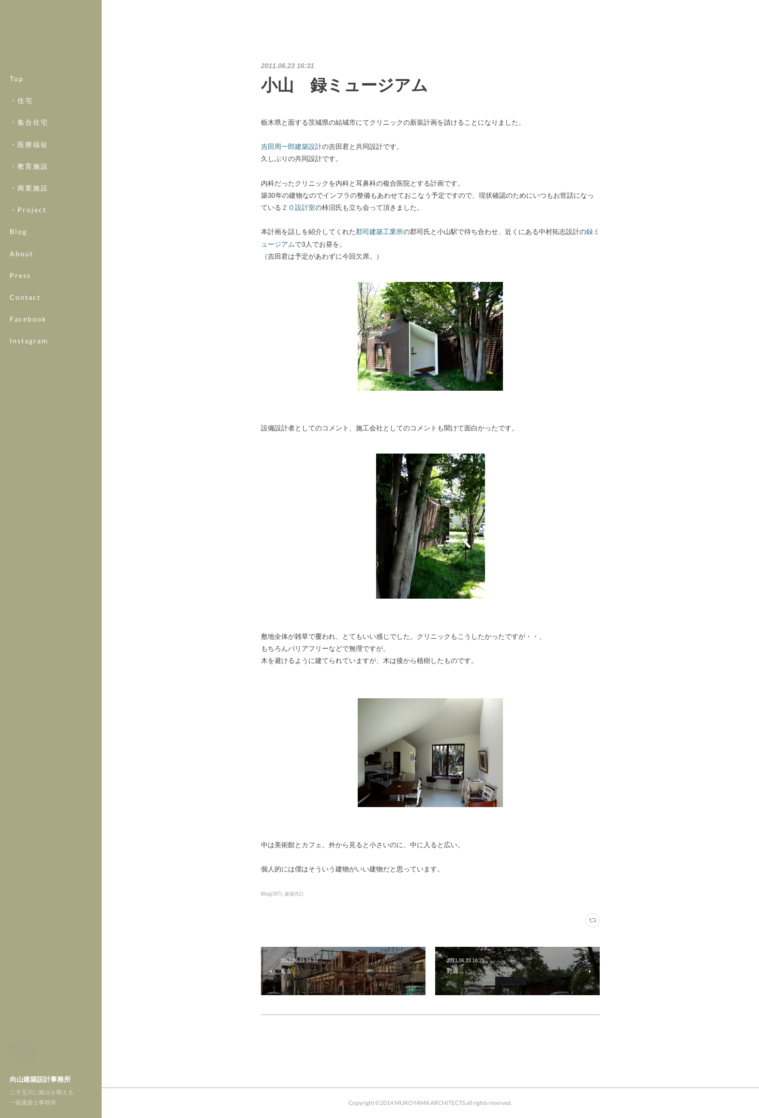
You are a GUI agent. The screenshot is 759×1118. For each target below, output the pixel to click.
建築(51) (294, 894)
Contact (25, 297)
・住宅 (21, 100)
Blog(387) (271, 894)
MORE (21, 319)
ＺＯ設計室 (298, 207)
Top (17, 78)
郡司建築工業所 (379, 231)
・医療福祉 (29, 144)
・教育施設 (29, 166)
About (21, 254)
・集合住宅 (29, 122)
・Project (28, 210)
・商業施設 (29, 188)
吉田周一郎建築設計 (291, 146)
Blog (18, 231)
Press (20, 275)
